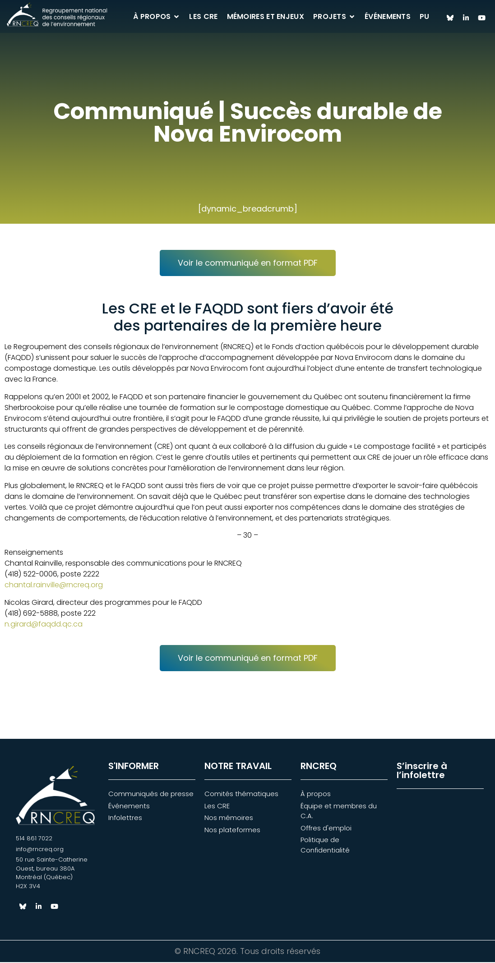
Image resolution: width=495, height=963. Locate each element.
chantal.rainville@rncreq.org (54, 586)
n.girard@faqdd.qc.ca (44, 625)
